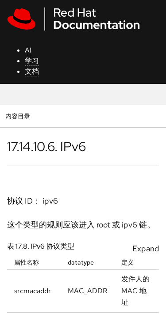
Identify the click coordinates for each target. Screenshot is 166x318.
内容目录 (17, 116)
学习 (32, 60)
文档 (32, 71)
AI (28, 50)
